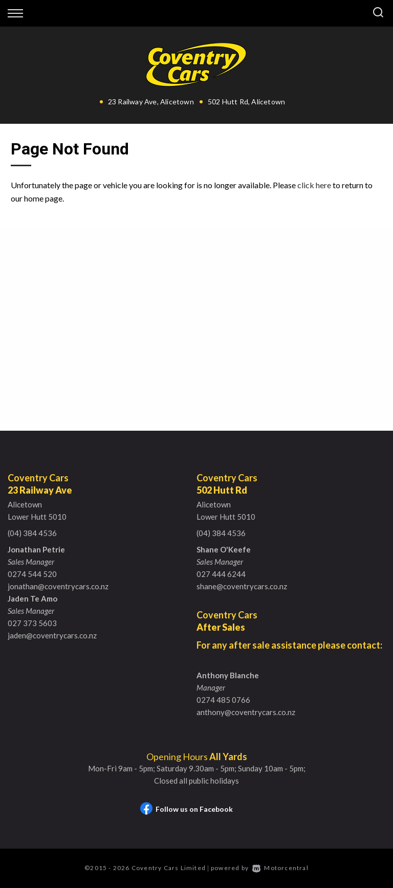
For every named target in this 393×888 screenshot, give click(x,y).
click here (314, 185)
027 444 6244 (221, 574)
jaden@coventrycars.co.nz (52, 635)
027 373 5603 (32, 623)
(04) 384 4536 (32, 533)
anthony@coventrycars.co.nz (245, 712)
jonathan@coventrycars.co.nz (58, 586)
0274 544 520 (32, 574)
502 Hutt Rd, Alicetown (246, 101)
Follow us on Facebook (186, 809)
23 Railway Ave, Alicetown (151, 101)
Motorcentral (280, 868)
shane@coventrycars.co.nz (241, 586)
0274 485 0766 (223, 699)
